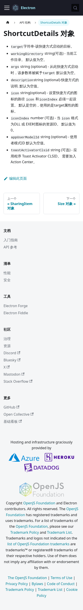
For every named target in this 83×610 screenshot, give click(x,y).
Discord (12, 352)
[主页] (8, 22)
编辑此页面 (15, 178)
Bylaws (37, 583)
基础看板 (13, 421)
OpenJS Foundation (39, 503)
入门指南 (11, 240)
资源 (7, 345)
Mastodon (14, 374)
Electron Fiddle (16, 312)
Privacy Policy (17, 583)
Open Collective (19, 414)
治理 (7, 338)
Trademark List (59, 532)
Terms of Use (61, 577)
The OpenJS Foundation (27, 577)
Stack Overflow (18, 381)
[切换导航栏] (7, 7)
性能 (7, 272)
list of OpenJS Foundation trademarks (38, 544)
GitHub (11, 407)
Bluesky (12, 360)
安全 (7, 280)
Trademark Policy (24, 532)
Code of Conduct (61, 583)
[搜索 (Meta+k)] (75, 8)
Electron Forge (16, 305)
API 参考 (10, 247)
